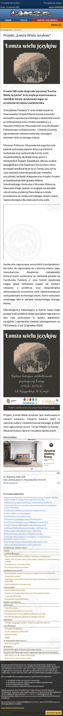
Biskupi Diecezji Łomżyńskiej (17, 599)
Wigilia (7, 637)
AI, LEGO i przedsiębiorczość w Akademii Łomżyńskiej (26, 522)
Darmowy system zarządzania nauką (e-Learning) (25, 614)
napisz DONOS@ (56, 7)
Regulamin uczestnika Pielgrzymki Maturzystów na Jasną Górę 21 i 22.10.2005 (32, 580)
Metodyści (8, 620)
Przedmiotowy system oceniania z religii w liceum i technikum (30, 573)
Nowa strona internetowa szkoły (18, 658)
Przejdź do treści (10, 3)
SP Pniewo (8, 647)
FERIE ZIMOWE (11, 634)
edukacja (18, 30)
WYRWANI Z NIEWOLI (14, 629)
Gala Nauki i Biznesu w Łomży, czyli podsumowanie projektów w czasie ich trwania (30, 506)
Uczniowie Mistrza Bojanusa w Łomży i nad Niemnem (26, 528)
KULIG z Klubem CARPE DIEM (16, 632)
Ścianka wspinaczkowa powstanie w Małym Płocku (25, 510)
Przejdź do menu (52, 3)
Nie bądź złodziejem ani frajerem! (18, 611)
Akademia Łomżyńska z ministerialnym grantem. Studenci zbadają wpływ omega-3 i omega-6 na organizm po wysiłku (31, 498)
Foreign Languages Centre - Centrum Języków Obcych (27, 623)
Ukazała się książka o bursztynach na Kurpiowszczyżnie (27, 593)
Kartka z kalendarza (48, 20)
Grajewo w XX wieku (13, 596)
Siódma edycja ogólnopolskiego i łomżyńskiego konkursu (28, 502)
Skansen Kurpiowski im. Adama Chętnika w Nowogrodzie (28, 556)
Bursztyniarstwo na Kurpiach (17, 567)
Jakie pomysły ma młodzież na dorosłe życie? (22, 545)
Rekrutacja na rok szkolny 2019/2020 (20, 655)
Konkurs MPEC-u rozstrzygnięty (17, 513)
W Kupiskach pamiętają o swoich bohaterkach (23, 519)
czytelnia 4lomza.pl (11, 553)
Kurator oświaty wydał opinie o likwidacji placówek (25, 525)
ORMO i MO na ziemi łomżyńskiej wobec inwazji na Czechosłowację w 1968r (32, 560)
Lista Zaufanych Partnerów (12, 707)
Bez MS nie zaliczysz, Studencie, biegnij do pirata (25, 617)
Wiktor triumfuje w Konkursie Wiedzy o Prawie (23, 534)
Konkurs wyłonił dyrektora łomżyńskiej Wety (22, 531)
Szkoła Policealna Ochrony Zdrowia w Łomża (22, 649)
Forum (8, 20)
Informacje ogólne (12, 643)
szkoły (6, 551)
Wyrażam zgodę (54, 712)
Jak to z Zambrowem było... (15, 590)
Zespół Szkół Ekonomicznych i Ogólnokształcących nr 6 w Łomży (31, 652)
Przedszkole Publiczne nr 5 (15, 640)
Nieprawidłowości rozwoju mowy (18, 584)
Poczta (23, 20)
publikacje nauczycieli (13, 570)
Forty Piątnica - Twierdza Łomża (17, 564)
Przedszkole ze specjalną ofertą (17, 516)
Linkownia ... (9, 605)
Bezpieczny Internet (12, 602)
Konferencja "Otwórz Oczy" (15, 548)
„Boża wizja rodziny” (13, 576)
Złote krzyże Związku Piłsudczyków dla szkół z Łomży (25, 542)
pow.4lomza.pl (10, 626)
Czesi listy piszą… (12, 608)
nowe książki (9, 587)
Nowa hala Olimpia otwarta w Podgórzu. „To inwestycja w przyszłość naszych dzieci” (27, 538)
